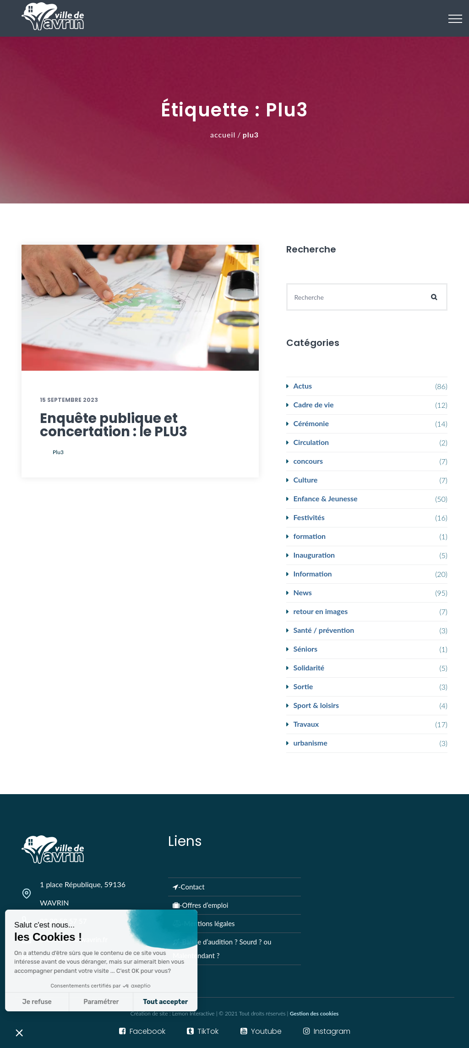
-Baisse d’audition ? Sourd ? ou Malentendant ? (222, 949)
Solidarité (309, 667)
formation (310, 536)
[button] (19, 1032)
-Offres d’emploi (200, 905)
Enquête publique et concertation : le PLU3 (113, 425)
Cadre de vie (314, 404)
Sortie (303, 686)
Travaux (306, 723)
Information (313, 573)
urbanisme (310, 742)
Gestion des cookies (314, 1013)
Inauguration (314, 554)
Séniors (306, 648)
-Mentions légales (204, 923)
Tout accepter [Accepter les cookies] (101, 1002)
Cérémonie (311, 423)
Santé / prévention (324, 630)
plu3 (58, 452)
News (303, 592)
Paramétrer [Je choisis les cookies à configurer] (37, 1002)
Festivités (309, 517)
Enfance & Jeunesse (326, 498)
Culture (306, 479)
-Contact (189, 887)
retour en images (321, 611)
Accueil (222, 134)
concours (308, 460)
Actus (303, 385)
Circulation (311, 442)
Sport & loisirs (316, 705)
